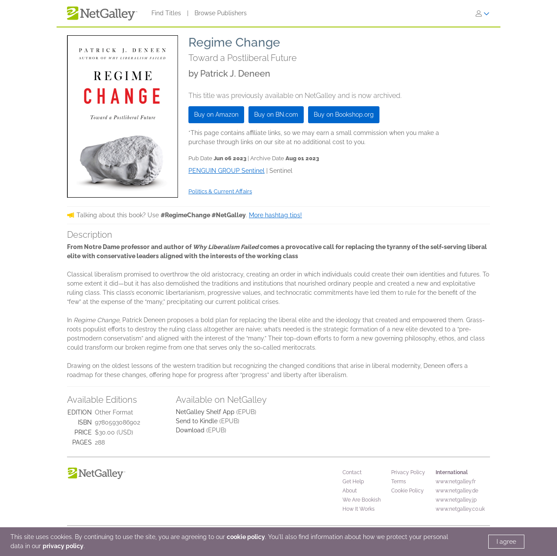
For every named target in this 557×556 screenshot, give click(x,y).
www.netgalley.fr (456, 481)
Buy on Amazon (216, 114)
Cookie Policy (407, 491)
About (349, 491)
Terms (398, 481)
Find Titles (166, 13)
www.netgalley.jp (456, 500)
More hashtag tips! (275, 215)
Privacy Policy (408, 472)
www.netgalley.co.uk (460, 509)
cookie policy (246, 536)
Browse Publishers (221, 13)
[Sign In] (482, 13)
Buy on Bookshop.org (344, 114)
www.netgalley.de (457, 491)
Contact (352, 472)
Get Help (353, 481)
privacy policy (63, 546)
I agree (506, 541)
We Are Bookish (361, 500)
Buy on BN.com (276, 114)
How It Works (358, 509)
